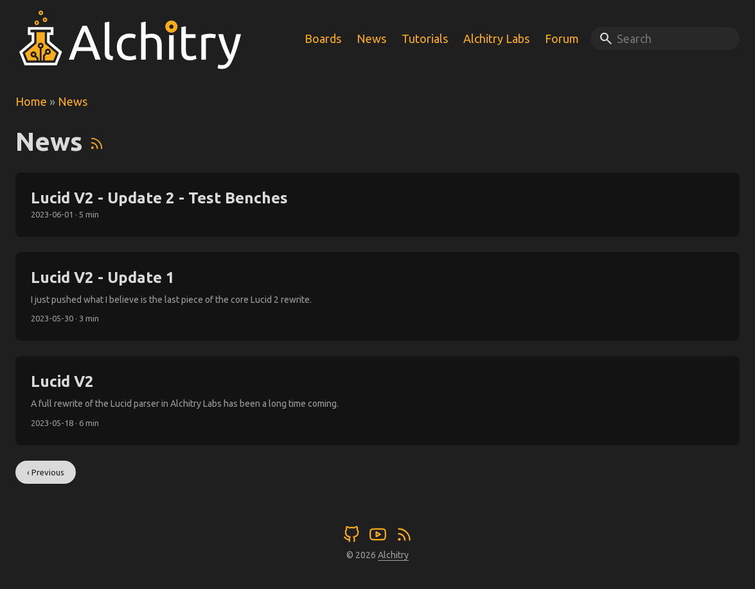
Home (31, 101)
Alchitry (393, 555)
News (72, 101)
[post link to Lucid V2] (377, 400)
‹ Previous (45, 472)
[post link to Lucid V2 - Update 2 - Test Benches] (377, 205)
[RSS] (96, 141)
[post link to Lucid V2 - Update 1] (377, 296)
